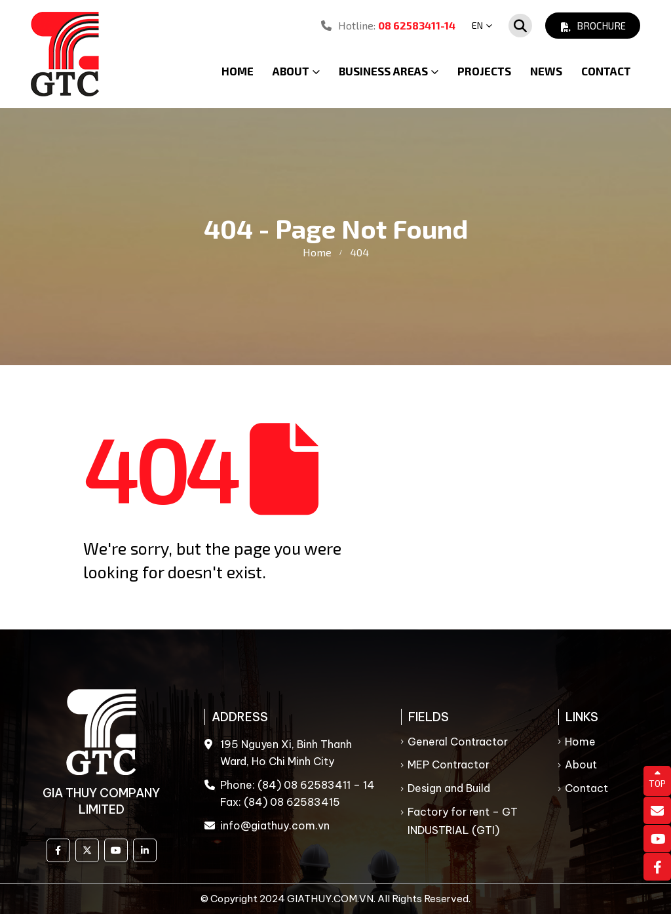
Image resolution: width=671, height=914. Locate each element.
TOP (657, 779)
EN (477, 25)
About (581, 764)
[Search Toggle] (520, 25)
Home (237, 70)
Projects (484, 70)
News (546, 70)
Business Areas (383, 70)
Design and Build (449, 788)
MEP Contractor (448, 764)
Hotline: (388, 25)
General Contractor (458, 741)
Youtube (116, 850)
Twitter (87, 850)
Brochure (593, 26)
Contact (606, 70)
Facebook (58, 850)
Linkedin (145, 850)
